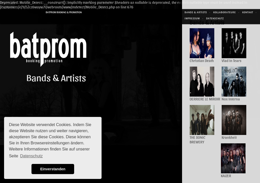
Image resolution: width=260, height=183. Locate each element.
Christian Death (202, 60)
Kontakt (247, 12)
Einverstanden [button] (52, 169)
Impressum (192, 18)
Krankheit (229, 137)
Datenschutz (215, 18)
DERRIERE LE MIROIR (205, 99)
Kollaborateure (224, 12)
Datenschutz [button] (31, 156)
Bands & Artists (196, 12)
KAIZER (226, 175)
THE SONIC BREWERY (197, 139)
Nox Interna (231, 99)
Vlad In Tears (231, 60)
